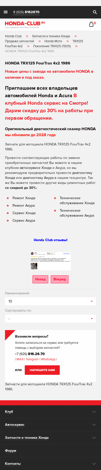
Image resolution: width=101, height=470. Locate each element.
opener (94, 412)
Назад (40, 279)
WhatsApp (48, 359)
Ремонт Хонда (23, 198)
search (94, 12)
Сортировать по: (18, 310)
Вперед (60, 279)
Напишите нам (42, 370)
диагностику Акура (38, 178)
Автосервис (14, 425)
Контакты (13, 464)
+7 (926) (30, 354)
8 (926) (26, 12)
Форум (10, 451)
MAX (20, 359)
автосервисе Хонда (36, 168)
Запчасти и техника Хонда (27, 438)
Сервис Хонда (24, 213)
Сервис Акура (23, 220)
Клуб (9, 412)
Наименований (17, 293)
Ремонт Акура (23, 205)
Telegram (33, 359)
